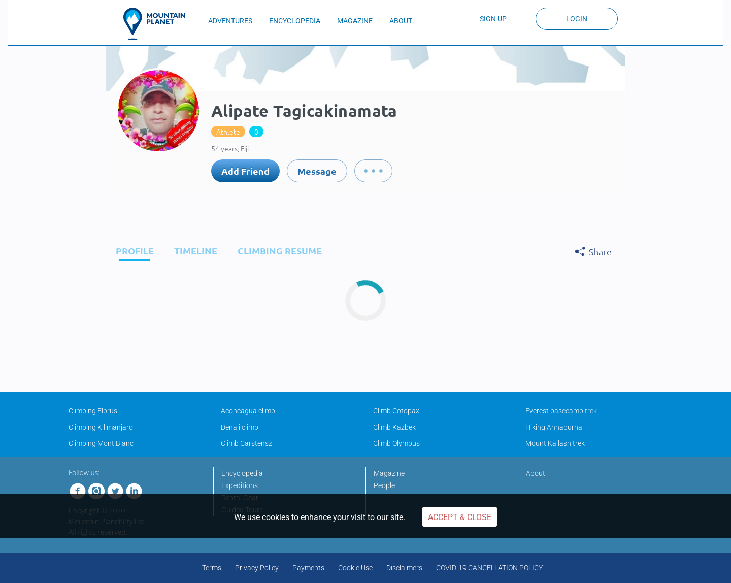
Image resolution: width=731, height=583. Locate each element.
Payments (308, 568)
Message (317, 171)
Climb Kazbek (394, 427)
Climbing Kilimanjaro (101, 427)
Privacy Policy (257, 568)
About (535, 473)
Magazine (389, 473)
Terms (211, 568)
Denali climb (239, 427)
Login (576, 19)
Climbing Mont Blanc (101, 443)
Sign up (493, 19)
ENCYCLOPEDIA (294, 21)
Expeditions (239, 485)
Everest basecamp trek (561, 411)
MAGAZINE (355, 21)
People (384, 485)
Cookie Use (355, 568)
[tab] (132, 251)
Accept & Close (459, 517)
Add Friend (245, 171)
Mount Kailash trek (555, 443)
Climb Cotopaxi (397, 411)
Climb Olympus (396, 443)
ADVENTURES (230, 21)
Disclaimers (404, 568)
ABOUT (400, 21)
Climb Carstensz (246, 443)
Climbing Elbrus (93, 411)
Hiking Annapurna (553, 427)
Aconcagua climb (248, 411)
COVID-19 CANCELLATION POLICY (489, 568)
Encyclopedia (242, 473)
